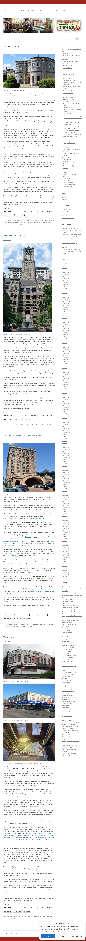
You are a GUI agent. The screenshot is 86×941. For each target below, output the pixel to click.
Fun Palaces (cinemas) (67, 657)
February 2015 (65, 547)
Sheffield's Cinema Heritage (69, 709)
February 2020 (65, 422)
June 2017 (64, 489)
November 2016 (66, 503)
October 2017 (65, 480)
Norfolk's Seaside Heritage (68, 697)
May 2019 (64, 441)
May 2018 (64, 466)
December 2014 (66, 551)
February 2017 (65, 497)
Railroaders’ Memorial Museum (35, 518)
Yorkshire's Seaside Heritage (69, 755)
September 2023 (66, 332)
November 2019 (66, 428)
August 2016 (65, 509)
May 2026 (64, 266)
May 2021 (64, 391)
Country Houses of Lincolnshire (70, 607)
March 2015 (65, 545)
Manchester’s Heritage (69, 99)
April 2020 (64, 418)
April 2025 (64, 293)
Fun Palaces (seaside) (67, 659)
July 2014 (64, 562)
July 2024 (64, 311)
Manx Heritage (66, 693)
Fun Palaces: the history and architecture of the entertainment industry (72, 109)
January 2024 (65, 324)
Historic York (65, 678)
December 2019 (66, 426)
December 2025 (66, 276)
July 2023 (64, 336)
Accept (48, 936)
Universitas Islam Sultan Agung (70, 239)
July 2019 (64, 437)
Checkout (20, 14)
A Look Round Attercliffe (69, 76)
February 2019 (65, 447)
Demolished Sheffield (68, 66)
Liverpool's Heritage (67, 689)
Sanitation (65, 168)
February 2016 (65, 522)
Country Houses (20, 220)
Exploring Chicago (66, 634)
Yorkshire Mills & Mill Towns (69, 753)
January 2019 (65, 449)
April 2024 (64, 318)
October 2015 (65, 530)
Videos (41, 10)
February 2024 (65, 322)
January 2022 (65, 374)
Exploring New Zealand (68, 647)
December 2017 (66, 476)
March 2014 (65, 570)
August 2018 (65, 459)
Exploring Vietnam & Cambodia (70, 655)
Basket (12, 14)
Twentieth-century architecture (11, 626)
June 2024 (64, 314)
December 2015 (66, 526)
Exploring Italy (65, 641)
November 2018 (66, 453)
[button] (82, 923)
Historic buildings (68, 178)
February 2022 (65, 372)
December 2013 (66, 576)
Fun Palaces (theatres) (67, 664)
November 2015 (66, 528)
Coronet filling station (67, 211)
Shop (4, 14)
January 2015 (65, 549)
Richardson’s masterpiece (14, 235)
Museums (66, 180)
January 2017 (65, 499)
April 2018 (64, 468)
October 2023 (65, 330)
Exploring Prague (66, 651)
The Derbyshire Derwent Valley (71, 80)
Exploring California (67, 632)
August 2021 (65, 384)
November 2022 (66, 353)
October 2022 (65, 355)
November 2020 (66, 403)
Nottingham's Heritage (68, 699)
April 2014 (64, 568)
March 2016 (65, 520)
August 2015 (65, 534)
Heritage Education (61, 10)
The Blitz (65, 172)
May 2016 (64, 516)
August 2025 (65, 284)
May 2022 (64, 366)
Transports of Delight (47, 624)
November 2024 (66, 303)
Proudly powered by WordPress (11, 933)
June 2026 (64, 264)
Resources (65, 176)
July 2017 (64, 487)
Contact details (67, 189)
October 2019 (65, 430)
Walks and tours (68, 186)
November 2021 (66, 378)
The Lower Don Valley (68, 166)
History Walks (21, 10)
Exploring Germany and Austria (70, 639)
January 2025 (65, 299)
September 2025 (66, 282)
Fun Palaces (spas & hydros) (69, 662)
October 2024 (65, 305)
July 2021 (64, 386)
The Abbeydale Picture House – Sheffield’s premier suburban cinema (71, 251)
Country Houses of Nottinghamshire (71, 618)
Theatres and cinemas (69, 184)
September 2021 (66, 382)
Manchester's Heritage (68, 691)
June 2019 (64, 439)
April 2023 (64, 343)
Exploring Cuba (66, 637)
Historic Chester (66, 676)
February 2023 (65, 347)
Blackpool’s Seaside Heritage (71, 130)
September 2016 (66, 507)
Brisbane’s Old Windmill (68, 218)
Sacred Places (65, 707)
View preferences (76, 936)
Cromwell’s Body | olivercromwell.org (28, 135)
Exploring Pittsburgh (21, 425)
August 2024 (65, 309)
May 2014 (64, 566)
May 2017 (64, 491)
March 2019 (65, 445)
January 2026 (65, 274)
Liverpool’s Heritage (68, 97)
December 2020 (66, 401)
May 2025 (64, 291)
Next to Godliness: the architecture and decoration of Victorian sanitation (72, 137)
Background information (69, 174)
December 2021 (66, 376)
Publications (32, 10)
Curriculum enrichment (69, 159)
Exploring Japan (66, 643)
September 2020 (66, 407)
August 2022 (65, 359)
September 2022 (66, 357)
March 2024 (65, 320)
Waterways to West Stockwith (69, 241)
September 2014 (66, 557)
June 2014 (64, 564)
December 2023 (66, 326)
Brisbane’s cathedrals (67, 216)
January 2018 (65, 474)
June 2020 (64, 414)
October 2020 (65, 405)
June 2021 (64, 389)
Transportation (67, 170)
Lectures (49, 10)
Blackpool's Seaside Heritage (69, 593)
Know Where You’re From (69, 164)
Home (5, 10)
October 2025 (65, 280)
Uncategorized (65, 732)
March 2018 (65, 470)
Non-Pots (64, 214)
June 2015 (64, 539)
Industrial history (66, 682)
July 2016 (64, 512)
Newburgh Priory (11, 46)
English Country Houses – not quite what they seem (28, 222)
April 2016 (64, 518)
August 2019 (65, 434)
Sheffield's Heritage (32, 916)
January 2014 (65, 574)
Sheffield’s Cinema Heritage (70, 78)
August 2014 (65, 559)
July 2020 (64, 412)
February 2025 (65, 297)
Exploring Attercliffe (21, 916)
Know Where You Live (68, 161)
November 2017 (66, 478)
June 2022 (64, 364)
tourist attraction (25, 524)
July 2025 (64, 286)
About (72, 10)
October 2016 (65, 505)
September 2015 (66, 532)
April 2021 (64, 393)
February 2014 (65, 572)
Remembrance (65, 705)
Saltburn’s (14, 555)
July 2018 (64, 462)
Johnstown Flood (26, 551)
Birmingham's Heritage (68, 587)
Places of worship (68, 182)
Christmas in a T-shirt (67, 601)
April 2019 (64, 443)
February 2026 (65, 272)
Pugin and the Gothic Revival (69, 701)
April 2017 (64, 493)
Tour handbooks (67, 68)
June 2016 (64, 514)
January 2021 (65, 399)
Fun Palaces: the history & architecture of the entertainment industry (71, 103)
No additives (76, 236)
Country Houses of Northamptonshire (72, 616)
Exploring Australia (67, 630)
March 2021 (65, 395)
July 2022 (64, 361)
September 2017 (66, 482)
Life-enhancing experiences (34, 624)
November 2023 (66, 328)
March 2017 (65, 495)
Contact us (30, 14)
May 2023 (64, 341)
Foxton (35, 537)
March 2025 (65, 295)
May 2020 (64, 416)
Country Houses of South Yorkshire (71, 620)
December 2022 (66, 351)
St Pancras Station (67, 95)
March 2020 (65, 420)
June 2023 (64, 339)
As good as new (66, 209)
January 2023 (65, 349)
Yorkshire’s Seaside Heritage (71, 132)
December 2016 (66, 501)
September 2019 (66, 432)
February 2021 (65, 397)
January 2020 (65, 424)
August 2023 (65, 334)
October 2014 (65, 555)
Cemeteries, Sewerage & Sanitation (71, 599)
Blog (11, 10)
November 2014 (66, 553)
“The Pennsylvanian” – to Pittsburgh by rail (22, 435)
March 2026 (65, 270)
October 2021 (65, 380)
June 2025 (64, 289)
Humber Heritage (66, 680)
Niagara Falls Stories (67, 695)
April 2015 (64, 543)
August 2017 (65, 484)
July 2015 (64, 537)
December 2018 (66, 451)
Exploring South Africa (67, 653)
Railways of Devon (66, 703)
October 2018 (65, 455)
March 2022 (65, 370)
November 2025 (66, 278)
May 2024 (64, 316)
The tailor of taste (11, 637)
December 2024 (66, 301)
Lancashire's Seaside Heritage (69, 684)
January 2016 (65, 524)
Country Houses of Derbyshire (70, 605)
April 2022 (64, 368)
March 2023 (65, 345)
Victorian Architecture (33, 425)
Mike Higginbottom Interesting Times (71, 49)
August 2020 (65, 409)
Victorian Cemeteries (69, 141)
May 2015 (64, 541)
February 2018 (65, 472)
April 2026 (64, 268)
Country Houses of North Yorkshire (34, 220)
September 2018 (66, 457)
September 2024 (66, 307)
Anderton (28, 537)
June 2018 (64, 464)
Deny (62, 936)
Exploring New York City (68, 645)
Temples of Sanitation (69, 143)
